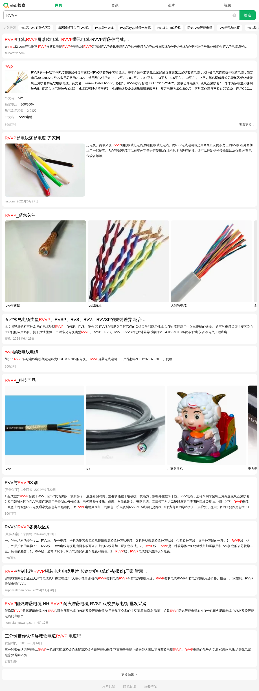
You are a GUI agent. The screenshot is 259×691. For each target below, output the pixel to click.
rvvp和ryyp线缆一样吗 (135, 27)
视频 (227, 5)
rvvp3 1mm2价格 (169, 27)
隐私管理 (129, 686)
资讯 (115, 5)
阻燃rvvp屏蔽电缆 (199, 27)
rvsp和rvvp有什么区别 (35, 27)
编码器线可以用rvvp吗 (73, 27)
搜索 (247, 15)
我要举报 (150, 686)
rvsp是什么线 (104, 27)
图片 (171, 5)
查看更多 (245, 124)
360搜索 (15, 5)
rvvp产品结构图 (229, 27)
